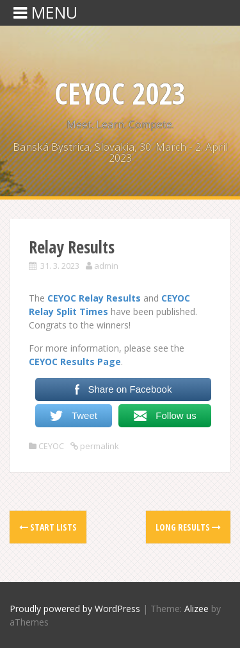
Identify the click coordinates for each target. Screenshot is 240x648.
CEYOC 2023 (120, 93)
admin (106, 265)
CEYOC (51, 446)
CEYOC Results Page (75, 361)
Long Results (188, 527)
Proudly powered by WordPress (75, 608)
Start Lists (48, 527)
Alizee (196, 608)
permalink (98, 446)
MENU (45, 12)
